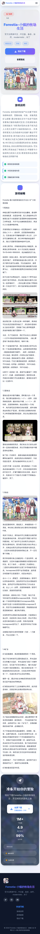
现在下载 (20, 918)
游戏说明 (20, 911)
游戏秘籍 (20, 915)
